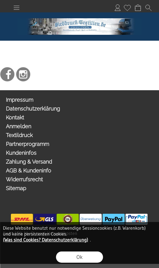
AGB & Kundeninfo (28, 170)
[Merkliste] (127, 7)
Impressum (19, 100)
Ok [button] (79, 257)
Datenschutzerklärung (33, 109)
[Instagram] (23, 74)
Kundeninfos (21, 153)
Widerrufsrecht (24, 179)
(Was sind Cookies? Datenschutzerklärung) (45, 240)
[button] (16, 7)
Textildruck (19, 135)
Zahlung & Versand (29, 162)
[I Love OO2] (79, 14)
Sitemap (16, 188)
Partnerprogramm (27, 144)
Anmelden (117, 7)
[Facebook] (7, 74)
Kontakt (15, 117)
